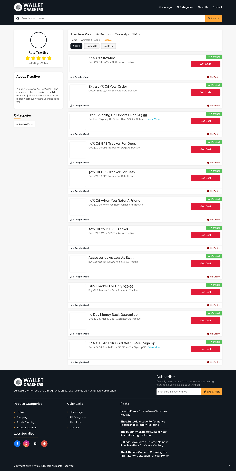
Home (73, 40)
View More (154, 119)
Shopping (22, 417)
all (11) (76, 46)
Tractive (107, 40)
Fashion (21, 412)
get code (209, 64)
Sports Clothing (25, 422)
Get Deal (205, 120)
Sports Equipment (27, 427)
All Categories (185, 7)
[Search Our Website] (112, 18)
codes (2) (92, 46)
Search (213, 18)
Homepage (165, 7)
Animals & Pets (24, 124)
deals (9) (108, 46)
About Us (203, 7)
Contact (217, 7)
